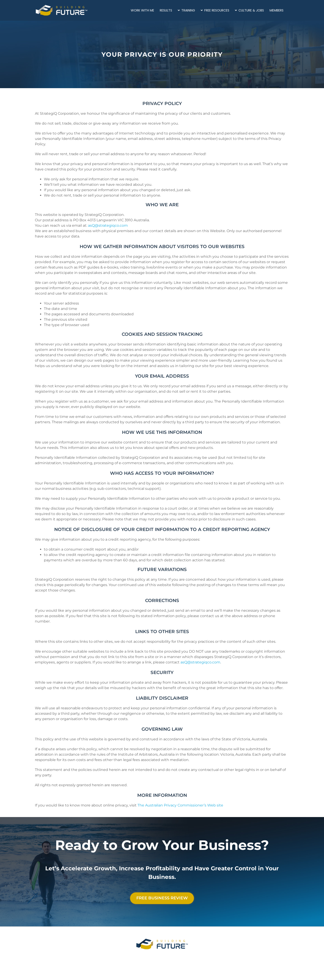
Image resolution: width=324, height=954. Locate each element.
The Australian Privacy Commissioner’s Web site (180, 805)
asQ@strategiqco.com (108, 225)
